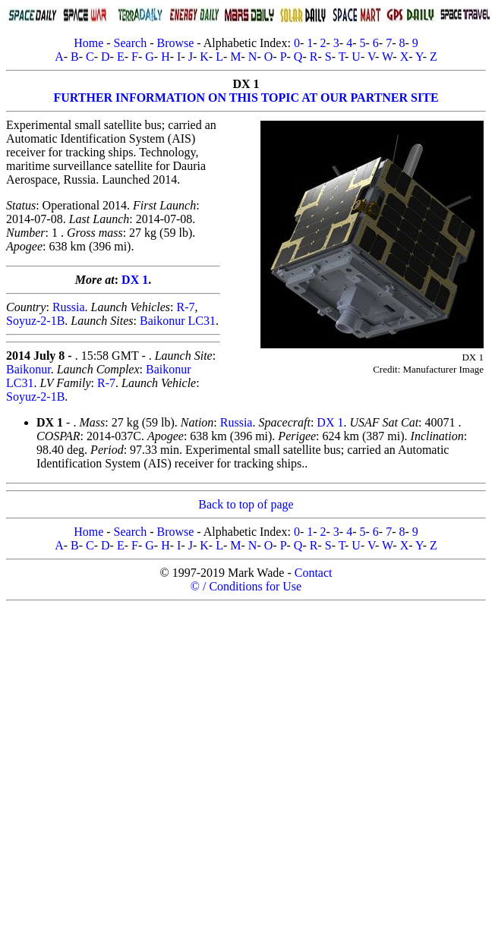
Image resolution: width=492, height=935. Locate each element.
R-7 (185, 307)
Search (130, 42)
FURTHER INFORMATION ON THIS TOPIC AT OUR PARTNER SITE (245, 97)
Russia (68, 307)
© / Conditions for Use (246, 586)
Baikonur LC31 (178, 320)
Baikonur (28, 369)
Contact (314, 572)
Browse (175, 42)
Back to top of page (245, 504)
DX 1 (134, 279)
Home (88, 42)
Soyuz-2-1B (35, 320)
